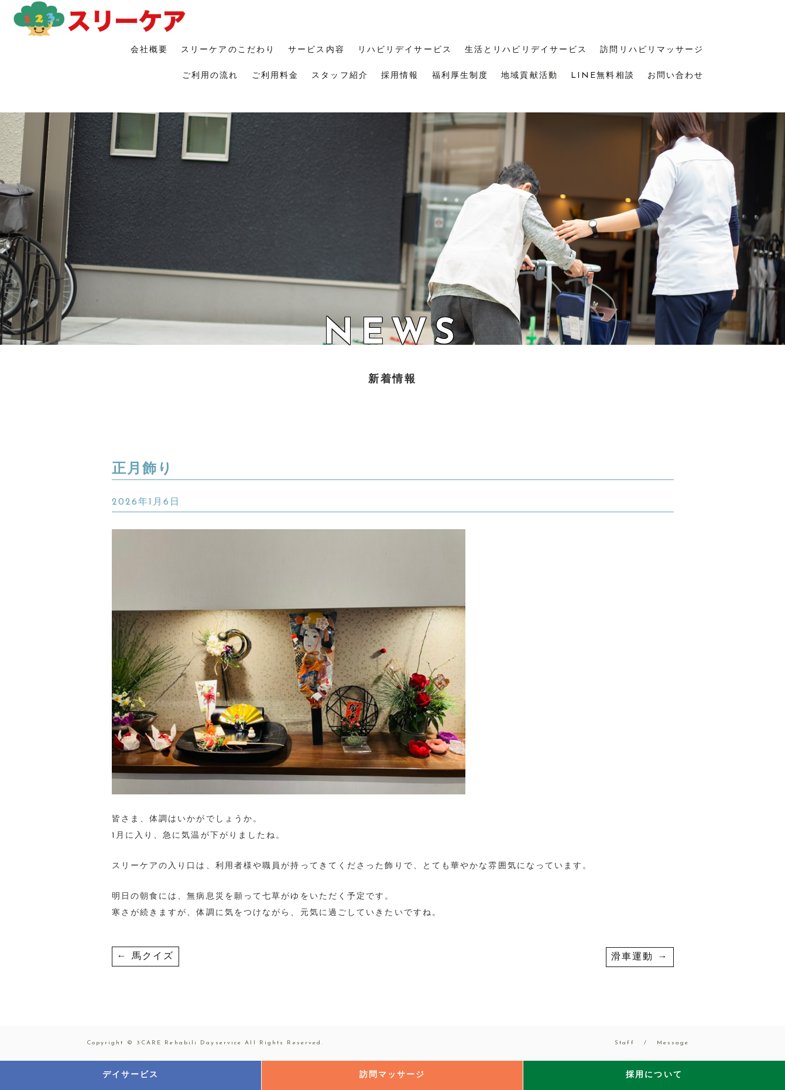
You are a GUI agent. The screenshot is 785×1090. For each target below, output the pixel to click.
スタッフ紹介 (339, 75)
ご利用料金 (275, 75)
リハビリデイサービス (405, 50)
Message (673, 1043)
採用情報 (400, 75)
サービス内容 (316, 50)
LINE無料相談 (603, 75)
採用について (654, 1075)
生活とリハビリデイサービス (526, 50)
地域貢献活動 (529, 75)
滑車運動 (640, 957)
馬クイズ (145, 956)
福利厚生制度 (460, 75)
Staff (625, 1043)
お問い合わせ (675, 75)
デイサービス (130, 1075)
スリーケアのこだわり (228, 50)
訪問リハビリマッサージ (652, 50)
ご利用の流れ (210, 75)
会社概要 (149, 50)
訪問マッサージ (392, 1075)
